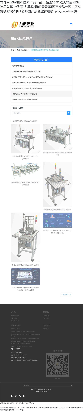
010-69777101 (18, 355)
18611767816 (21, 360)
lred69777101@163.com (20, 357)
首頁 (12, 50)
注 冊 (54, 16)
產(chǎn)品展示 (22, 50)
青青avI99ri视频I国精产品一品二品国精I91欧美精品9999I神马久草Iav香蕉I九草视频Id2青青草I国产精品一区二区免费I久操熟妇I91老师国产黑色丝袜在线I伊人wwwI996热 (40, 6)
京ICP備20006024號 (41, 391)
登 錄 (47, 16)
